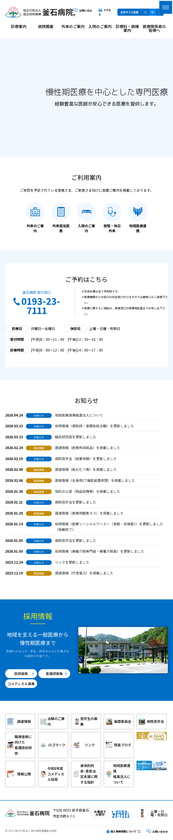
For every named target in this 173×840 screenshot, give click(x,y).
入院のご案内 (100, 26)
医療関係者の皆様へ (154, 28)
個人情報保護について (121, 831)
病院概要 (45, 26)
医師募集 (21, 673)
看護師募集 (54, 673)
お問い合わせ (157, 831)
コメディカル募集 (21, 683)
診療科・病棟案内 (127, 28)
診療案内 (18, 26)
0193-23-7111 (36, 305)
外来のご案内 (73, 26)
